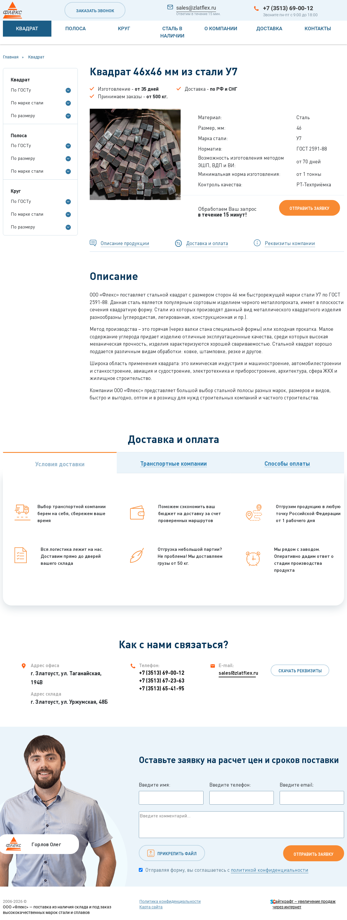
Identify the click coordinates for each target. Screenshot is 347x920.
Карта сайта (151, 907)
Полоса (75, 28)
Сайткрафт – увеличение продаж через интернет (304, 904)
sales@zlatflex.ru (196, 8)
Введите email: (312, 793)
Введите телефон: (241, 793)
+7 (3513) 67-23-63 (161, 680)
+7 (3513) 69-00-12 (288, 8)
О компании (220, 28)
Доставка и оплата (207, 243)
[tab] (60, 462)
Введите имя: (171, 793)
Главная (11, 57)
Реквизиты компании (290, 243)
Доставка (269, 28)
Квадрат (27, 28)
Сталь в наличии (172, 32)
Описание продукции (125, 243)
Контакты (318, 28)
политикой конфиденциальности (269, 870)
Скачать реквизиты (300, 670)
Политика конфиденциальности (170, 901)
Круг (124, 28)
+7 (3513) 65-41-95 (161, 688)
